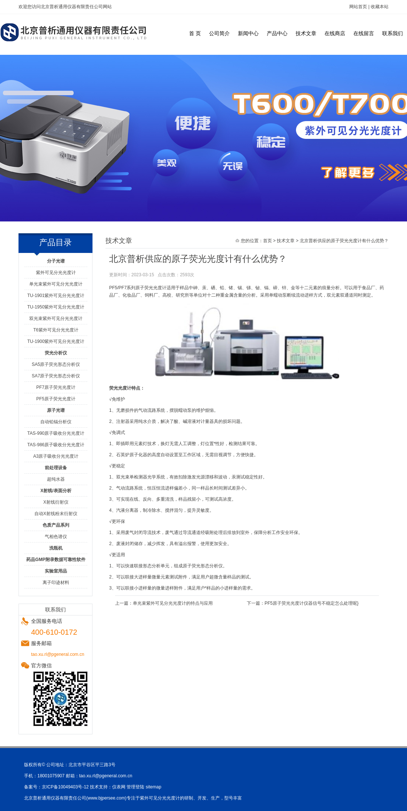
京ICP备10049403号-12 (65, 787)
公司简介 (219, 33)
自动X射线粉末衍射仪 (55, 513)
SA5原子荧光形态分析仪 (56, 364)
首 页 (195, 33)
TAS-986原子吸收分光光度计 (55, 444)
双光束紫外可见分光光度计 (56, 318)
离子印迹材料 (56, 582)
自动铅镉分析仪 (55, 421)
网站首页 (358, 6)
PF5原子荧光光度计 (55, 398)
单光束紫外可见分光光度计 (56, 284)
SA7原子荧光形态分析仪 (56, 375)
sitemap (153, 787)
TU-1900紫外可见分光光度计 (56, 341)
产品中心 (277, 33)
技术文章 (306, 33)
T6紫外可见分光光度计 (55, 330)
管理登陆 (135, 787)
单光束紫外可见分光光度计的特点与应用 (173, 603)
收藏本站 (379, 6)
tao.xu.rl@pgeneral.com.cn (105, 775)
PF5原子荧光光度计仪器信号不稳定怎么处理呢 (311, 603)
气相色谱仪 (56, 536)
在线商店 (334, 33)
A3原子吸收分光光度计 (56, 456)
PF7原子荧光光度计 (55, 387)
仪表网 (118, 787)
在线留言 (363, 33)
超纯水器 (56, 479)
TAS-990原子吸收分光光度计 (55, 433)
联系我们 (392, 33)
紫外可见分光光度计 (56, 272)
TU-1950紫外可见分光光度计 (56, 307)
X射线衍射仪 (55, 502)
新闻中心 (248, 33)
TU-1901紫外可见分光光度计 (56, 295)
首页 (267, 240)
